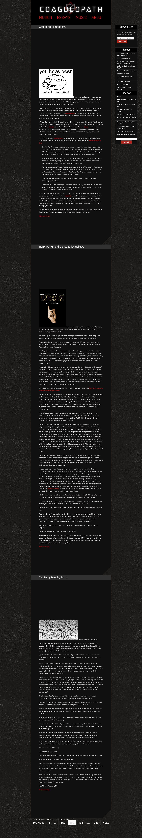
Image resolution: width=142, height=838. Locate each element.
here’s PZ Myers (53, 489)
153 (33, 819)
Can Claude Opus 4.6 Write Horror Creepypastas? (126, 62)
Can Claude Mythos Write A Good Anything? (126, 54)
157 (43, 819)
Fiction (45, 18)
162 (55, 819)
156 (41, 819)
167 (68, 819)
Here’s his (68, 196)
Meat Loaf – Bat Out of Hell (126, 134)
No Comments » (44, 216)
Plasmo (119, 97)
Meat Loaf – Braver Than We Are (126, 105)
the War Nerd (58, 138)
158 (46, 819)
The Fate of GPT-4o (123, 81)
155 (38, 819)
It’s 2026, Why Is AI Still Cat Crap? (126, 67)
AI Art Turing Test (122, 84)
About (97, 18)
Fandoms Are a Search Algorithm (124, 88)
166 (65, 819)
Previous (38, 822)
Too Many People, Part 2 (53, 577)
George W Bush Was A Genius (126, 71)
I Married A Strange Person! (126, 132)
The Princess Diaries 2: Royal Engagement (126, 128)
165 (63, 819)
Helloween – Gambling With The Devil (126, 123)
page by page (70, 113)
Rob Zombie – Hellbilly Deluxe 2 (126, 118)
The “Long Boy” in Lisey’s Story (125, 78)
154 (36, 819)
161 (53, 819)
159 (48, 819)
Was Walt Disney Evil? (124, 58)
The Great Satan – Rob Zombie (124, 110)
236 (96, 822)
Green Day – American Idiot (126, 114)
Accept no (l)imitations (52, 27)
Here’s (51, 127)
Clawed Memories (123, 74)
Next (106, 822)
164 (60, 819)
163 (58, 819)
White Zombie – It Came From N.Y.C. (127, 101)
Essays (64, 18)
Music (81, 18)
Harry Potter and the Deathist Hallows (61, 246)
